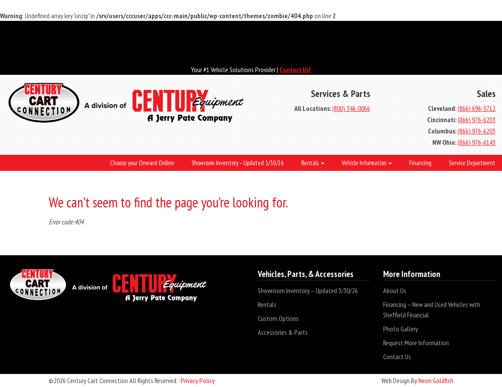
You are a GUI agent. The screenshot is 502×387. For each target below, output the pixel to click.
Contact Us (397, 356)
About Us (394, 290)
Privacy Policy (198, 380)
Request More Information (416, 342)
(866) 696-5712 (476, 108)
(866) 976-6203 (476, 119)
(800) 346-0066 (351, 108)
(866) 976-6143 (476, 142)
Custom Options (278, 318)
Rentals (267, 304)
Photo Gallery (400, 328)
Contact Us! (295, 69)
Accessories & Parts (283, 332)
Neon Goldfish (435, 380)
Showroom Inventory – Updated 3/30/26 (308, 290)
